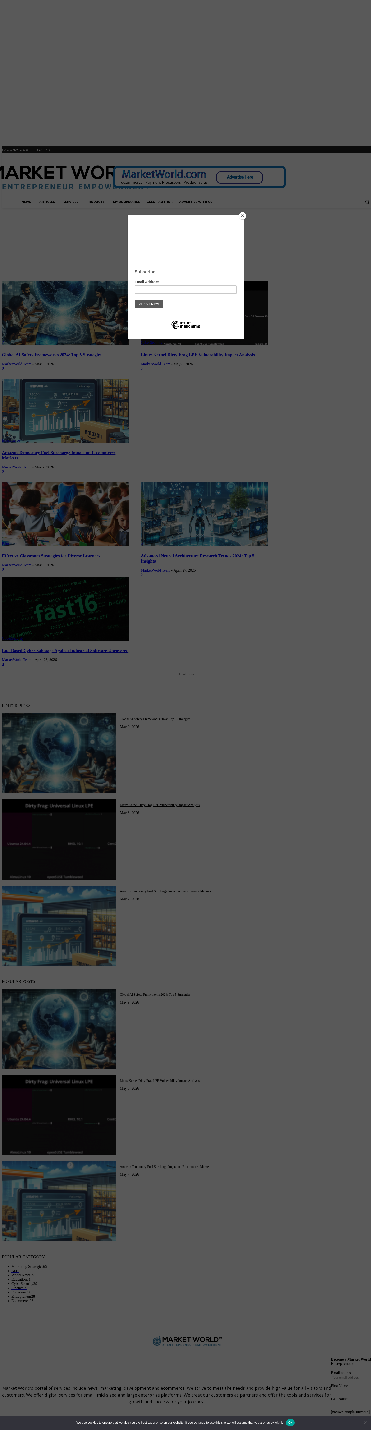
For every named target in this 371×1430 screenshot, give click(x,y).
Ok (290, 1422)
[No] (365, 1422)
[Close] (242, 215)
